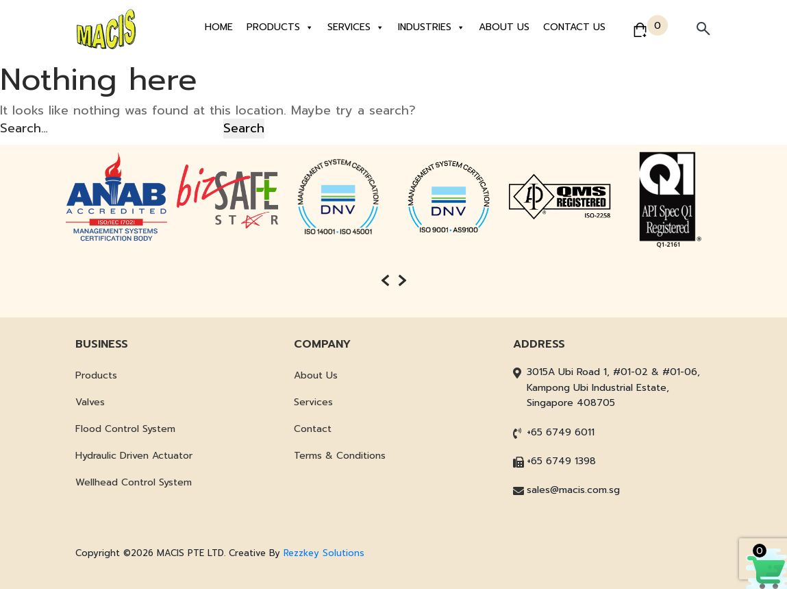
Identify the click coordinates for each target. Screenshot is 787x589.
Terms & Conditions (340, 455)
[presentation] (385, 280)
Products (280, 27)
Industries (431, 27)
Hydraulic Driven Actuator (133, 455)
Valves (90, 402)
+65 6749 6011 (561, 432)
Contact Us (574, 27)
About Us (504, 27)
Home (219, 27)
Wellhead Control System (133, 482)
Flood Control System (125, 429)
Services (355, 27)
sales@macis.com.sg (573, 490)
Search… (24, 128)
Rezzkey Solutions (324, 553)
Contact (313, 429)
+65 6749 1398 (561, 461)
